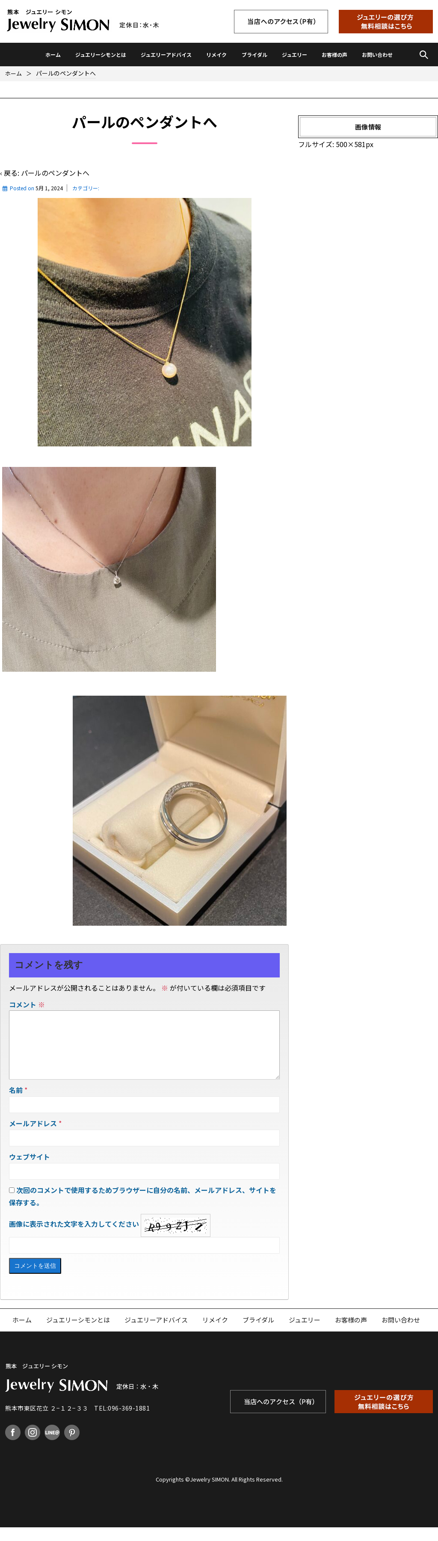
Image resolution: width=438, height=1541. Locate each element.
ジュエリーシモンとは (100, 54)
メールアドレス (33, 1137)
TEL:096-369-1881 (122, 1421)
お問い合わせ (377, 54)
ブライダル (254, 54)
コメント (27, 1004)
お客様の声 (334, 54)
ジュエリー (294, 54)
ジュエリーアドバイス (166, 54)
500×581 (351, 144)
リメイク (216, 54)
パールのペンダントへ (55, 173)
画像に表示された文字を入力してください (74, 1237)
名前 (16, 1103)
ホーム (53, 54)
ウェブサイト (29, 1170)
